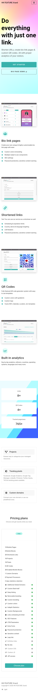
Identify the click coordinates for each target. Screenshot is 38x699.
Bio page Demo (19, 71)
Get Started (19, 65)
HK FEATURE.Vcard (10, 3)
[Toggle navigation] (33, 3)
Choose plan (19, 665)
